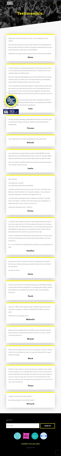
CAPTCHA (9, 420)
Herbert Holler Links (30, 444)
